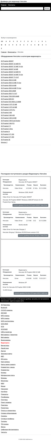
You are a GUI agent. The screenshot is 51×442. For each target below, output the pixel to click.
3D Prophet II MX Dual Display (10, 121)
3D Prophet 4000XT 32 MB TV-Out (12, 66)
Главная (3, 5)
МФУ (2, 383)
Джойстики (5, 348)
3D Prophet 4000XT (7, 61)
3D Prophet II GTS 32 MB (9, 104)
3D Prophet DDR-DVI (7, 99)
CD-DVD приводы (7, 310)
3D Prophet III (5, 131)
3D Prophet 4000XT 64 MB (9, 69)
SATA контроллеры (7, 321)
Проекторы (5, 408)
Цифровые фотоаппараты (10, 429)
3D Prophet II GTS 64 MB (9, 107)
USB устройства (6, 332)
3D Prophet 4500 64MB (8, 91)
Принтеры (4, 405)
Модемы (4, 378)
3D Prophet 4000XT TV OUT (10, 77)
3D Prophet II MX (6, 112)
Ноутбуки (4, 391)
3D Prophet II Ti (6, 126)
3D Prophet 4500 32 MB (8, 80)
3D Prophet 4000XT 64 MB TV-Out (12, 75)
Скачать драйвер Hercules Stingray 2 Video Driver (33, 235)
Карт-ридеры (5, 362)
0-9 (2, 41)
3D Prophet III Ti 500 (7, 137)
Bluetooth (4, 307)
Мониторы (4, 381)
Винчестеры (5, 345)
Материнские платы (8, 375)
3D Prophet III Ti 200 (7, 134)
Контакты (11, 5)
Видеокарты (12, 52)
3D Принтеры (5, 305)
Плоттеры (4, 400)
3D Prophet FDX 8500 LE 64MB (11, 102)
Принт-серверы (6, 402)
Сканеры (4, 416)
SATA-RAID (4, 324)
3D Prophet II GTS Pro (8, 110)
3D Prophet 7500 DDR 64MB (10, 96)
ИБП (2, 356)
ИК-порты (4, 359)
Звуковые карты (6, 354)
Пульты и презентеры (8, 410)
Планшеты (4, 394)
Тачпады (4, 421)
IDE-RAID (4, 313)
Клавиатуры (5, 370)
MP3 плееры (5, 316)
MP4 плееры (5, 318)
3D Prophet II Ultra (7, 129)
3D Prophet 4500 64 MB (8, 85)
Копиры (3, 373)
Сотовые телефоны (7, 419)
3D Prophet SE (5, 140)
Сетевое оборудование (9, 413)
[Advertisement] (25, 23)
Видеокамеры (6, 340)
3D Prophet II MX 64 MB (8, 118)
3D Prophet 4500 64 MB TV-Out (11, 88)
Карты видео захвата (8, 364)
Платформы (5, 397)
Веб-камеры (5, 337)
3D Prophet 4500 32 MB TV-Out (11, 83)
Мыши (3, 386)
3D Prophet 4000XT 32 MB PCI (11, 64)
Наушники (4, 389)
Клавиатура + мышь (8, 367)
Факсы (3, 427)
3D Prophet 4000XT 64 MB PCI (11, 72)
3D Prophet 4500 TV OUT (9, 94)
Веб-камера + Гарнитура (9, 335)
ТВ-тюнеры (5, 424)
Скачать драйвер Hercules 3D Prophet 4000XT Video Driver (30, 205)
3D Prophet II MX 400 (8, 115)
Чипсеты (4, 432)
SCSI (2, 326)
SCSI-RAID (4, 329)
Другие (3, 351)
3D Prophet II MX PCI (7, 123)
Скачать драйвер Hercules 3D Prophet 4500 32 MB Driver (31, 293)
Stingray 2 (4, 142)
